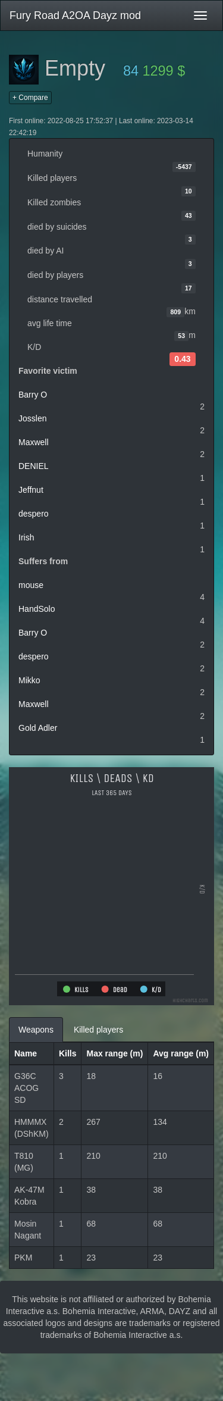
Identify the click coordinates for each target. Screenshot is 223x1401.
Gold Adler (37, 728)
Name (25, 1053)
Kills (68, 1053)
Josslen (32, 418)
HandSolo (36, 609)
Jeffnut (30, 490)
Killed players (98, 1029)
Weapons (36, 1029)
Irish (26, 537)
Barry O (32, 394)
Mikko (29, 680)
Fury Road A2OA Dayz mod (75, 15)
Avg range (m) (181, 1053)
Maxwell (33, 442)
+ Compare (30, 97)
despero (33, 513)
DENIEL (33, 466)
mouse (30, 585)
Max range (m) (114, 1053)
